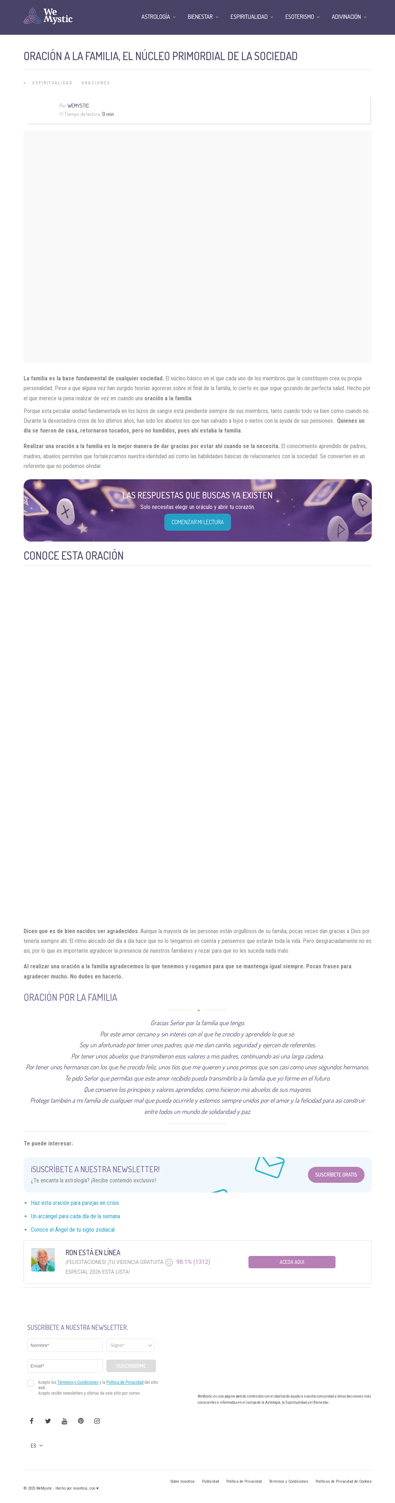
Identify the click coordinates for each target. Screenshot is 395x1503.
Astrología (155, 16)
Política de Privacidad (244, 1481)
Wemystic (78, 106)
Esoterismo (299, 16)
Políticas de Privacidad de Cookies (344, 1481)
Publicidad (210, 1481)
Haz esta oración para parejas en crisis (75, 1202)
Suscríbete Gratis (336, 1175)
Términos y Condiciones (288, 1481)
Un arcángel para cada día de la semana (75, 1216)
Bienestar (200, 16)
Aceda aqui (292, 1262)
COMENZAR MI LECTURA (198, 522)
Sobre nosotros (182, 1481)
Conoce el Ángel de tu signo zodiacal (73, 1229)
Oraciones (95, 82)
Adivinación (346, 16)
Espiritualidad (52, 82)
